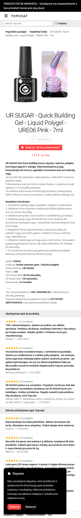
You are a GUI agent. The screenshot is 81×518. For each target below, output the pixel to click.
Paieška (61, 23)
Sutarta (14, 507)
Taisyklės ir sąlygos (13, 514)
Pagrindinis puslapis (16, 31)
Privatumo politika (35, 514)
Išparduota (41, 139)
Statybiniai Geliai (38, 31)
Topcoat (19, 16)
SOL (50, 514)
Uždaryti (30, 507)
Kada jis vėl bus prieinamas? (41, 147)
